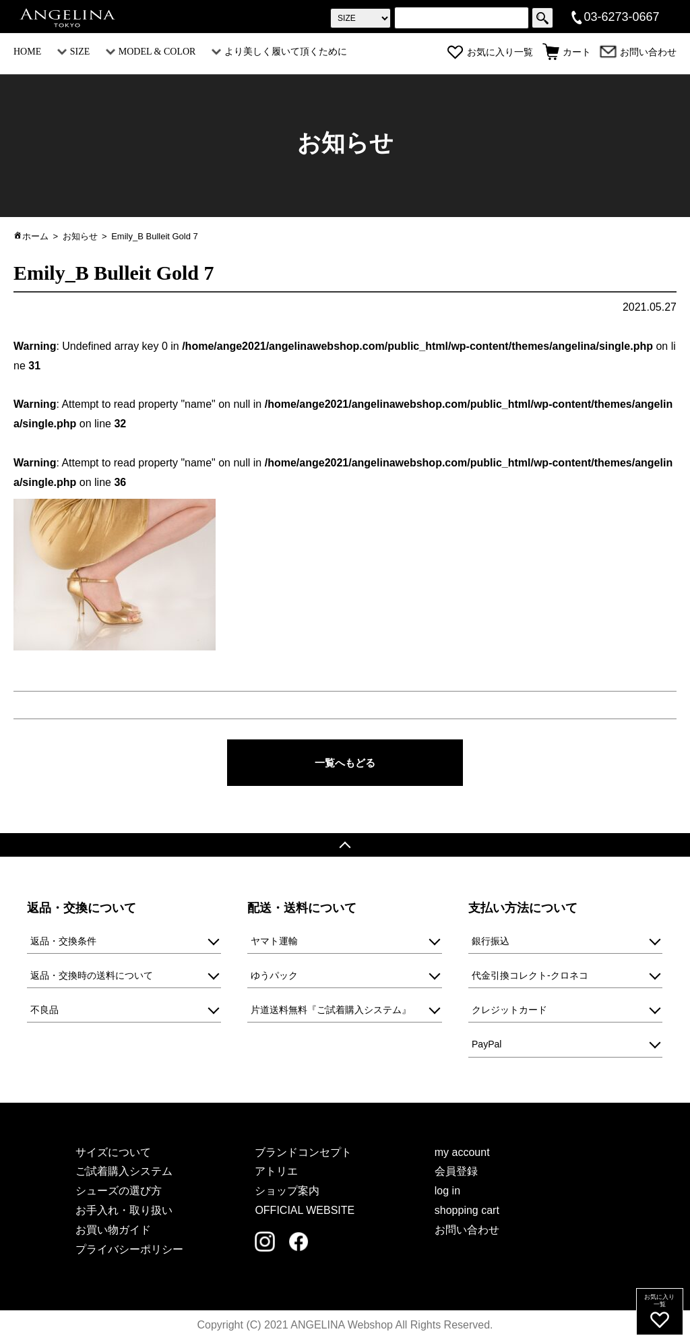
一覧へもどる (345, 762)
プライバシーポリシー (129, 1250)
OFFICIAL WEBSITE (304, 1211)
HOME (27, 52)
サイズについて (113, 1153)
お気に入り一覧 (490, 52)
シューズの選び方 (118, 1192)
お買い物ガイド (113, 1230)
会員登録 (456, 1172)
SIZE (73, 52)
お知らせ (80, 236)
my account (462, 1153)
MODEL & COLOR (151, 52)
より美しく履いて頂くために (279, 52)
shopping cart (467, 1211)
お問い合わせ (638, 52)
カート (566, 52)
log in (447, 1192)
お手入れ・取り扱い (123, 1211)
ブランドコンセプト (303, 1153)
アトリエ (276, 1172)
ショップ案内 (287, 1192)
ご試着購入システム (123, 1172)
